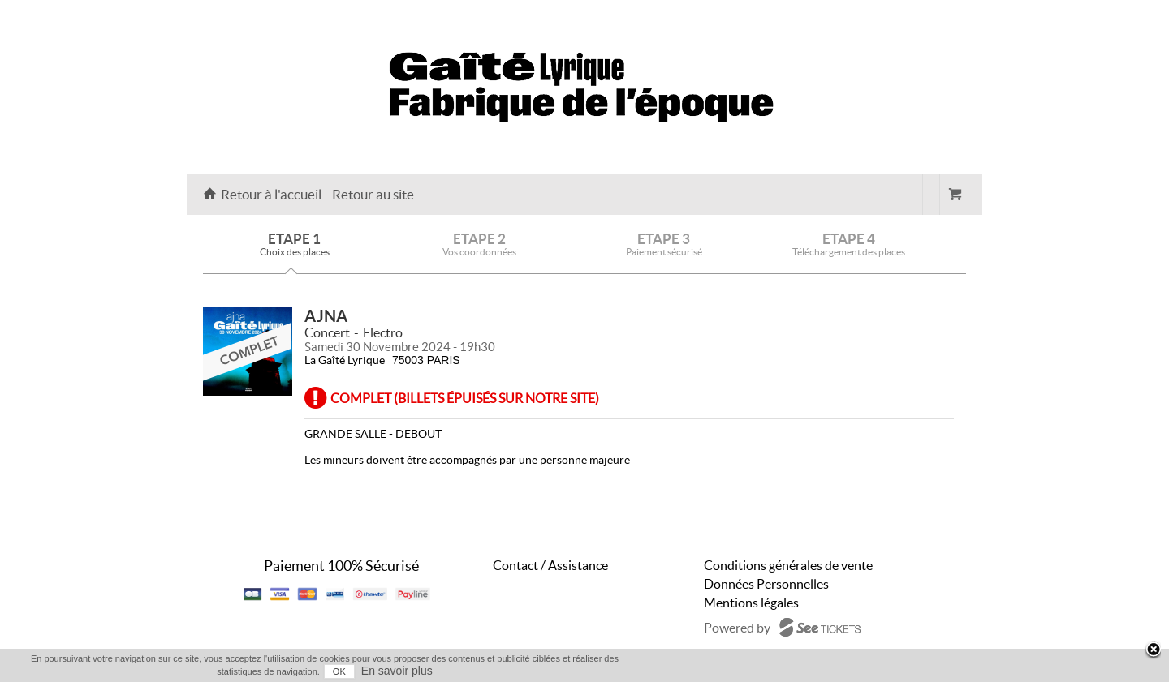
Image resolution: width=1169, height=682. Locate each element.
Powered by (737, 627)
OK (339, 671)
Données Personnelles (766, 584)
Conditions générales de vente (788, 565)
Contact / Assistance (550, 565)
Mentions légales (751, 602)
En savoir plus (397, 670)
